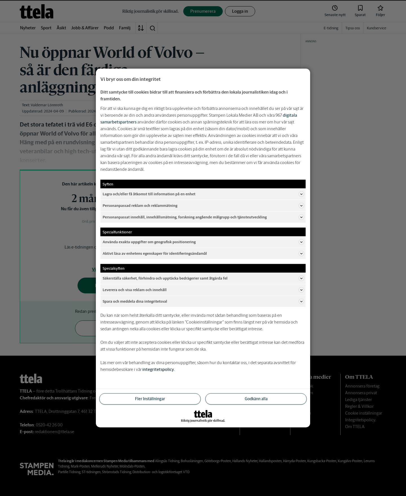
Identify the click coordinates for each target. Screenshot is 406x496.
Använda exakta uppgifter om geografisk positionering (203, 242)
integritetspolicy (158, 369)
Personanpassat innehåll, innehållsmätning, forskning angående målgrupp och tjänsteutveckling (203, 217)
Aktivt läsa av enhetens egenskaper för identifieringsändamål (203, 253)
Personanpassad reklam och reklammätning (203, 206)
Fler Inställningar (150, 398)
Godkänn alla (256, 398)
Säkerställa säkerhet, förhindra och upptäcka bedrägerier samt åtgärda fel (203, 278)
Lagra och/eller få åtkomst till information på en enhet (203, 194)
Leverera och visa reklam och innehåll (203, 290)
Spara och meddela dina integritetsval (203, 301)
